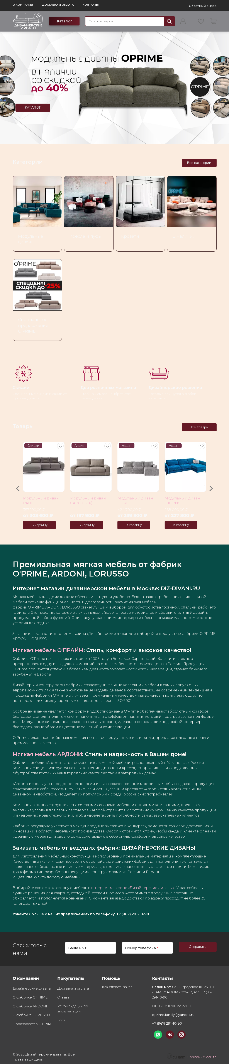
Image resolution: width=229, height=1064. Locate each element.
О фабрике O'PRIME (30, 997)
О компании (23, 4)
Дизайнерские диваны (32, 988)
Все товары (199, 427)
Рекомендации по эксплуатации (72, 1009)
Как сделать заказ (117, 987)
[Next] (210, 488)
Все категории (199, 163)
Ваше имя (77, 948)
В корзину (39, 525)
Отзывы (63, 997)
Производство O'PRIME (33, 1024)
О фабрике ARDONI (30, 1006)
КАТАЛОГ (33, 107)
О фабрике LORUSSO (31, 1015)
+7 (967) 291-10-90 (167, 1023)
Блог (61, 1020)
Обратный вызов (203, 6)
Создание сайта (202, 1057)
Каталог (64, 21)
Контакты (91, 4)
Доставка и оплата (58, 4)
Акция (79, 446)
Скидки (33, 446)
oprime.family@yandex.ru (173, 1015)
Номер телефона (140, 948)
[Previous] (18, 488)
